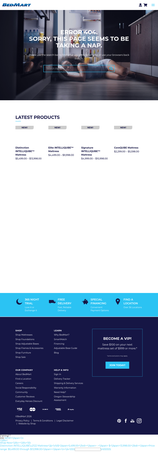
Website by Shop (27, 419)
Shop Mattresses (23, 330)
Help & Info (61, 365)
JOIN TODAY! (117, 360)
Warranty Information (65, 383)
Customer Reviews (25, 392)
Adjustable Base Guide (65, 343)
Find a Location (23, 374)
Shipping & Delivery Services (68, 379)
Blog (56, 348)
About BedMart (23, 370)
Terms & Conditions (43, 416)
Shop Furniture (23, 348)
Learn (58, 326)
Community (21, 387)
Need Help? (60, 387)
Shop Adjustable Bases (27, 339)
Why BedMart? (61, 330)
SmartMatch (60, 334)
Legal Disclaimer (65, 416)
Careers (19, 379)
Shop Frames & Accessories (29, 343)
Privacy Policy (22, 416)
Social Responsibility (25, 383)
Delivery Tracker (62, 374)
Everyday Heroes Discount (28, 396)
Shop (18, 326)
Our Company (24, 365)
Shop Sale (20, 352)
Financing (59, 339)
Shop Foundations (24, 334)
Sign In (57, 370)
